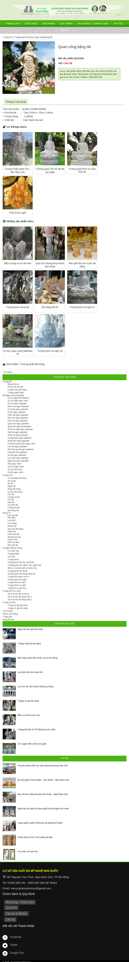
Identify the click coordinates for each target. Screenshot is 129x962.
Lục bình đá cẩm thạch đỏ (30, 672)
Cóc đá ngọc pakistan (17, 446)
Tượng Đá (7, 381)
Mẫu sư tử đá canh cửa (29, 715)
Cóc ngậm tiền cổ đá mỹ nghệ (32, 744)
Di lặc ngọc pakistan (17, 412)
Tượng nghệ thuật (16, 392)
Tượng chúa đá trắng (17, 390)
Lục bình (11, 520)
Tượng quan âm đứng (17, 571)
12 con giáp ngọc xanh (18, 400)
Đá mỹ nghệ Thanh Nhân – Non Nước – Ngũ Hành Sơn (43, 780)
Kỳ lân (10, 483)
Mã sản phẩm (66, 58)
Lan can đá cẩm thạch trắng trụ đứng (35, 686)
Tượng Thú (7, 475)
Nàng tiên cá (13, 384)
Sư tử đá (11, 481)
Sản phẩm (48, 23)
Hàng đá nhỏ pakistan (17, 452)
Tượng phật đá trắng (23, 37)
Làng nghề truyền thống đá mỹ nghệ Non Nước (40, 823)
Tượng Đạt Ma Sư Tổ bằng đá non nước (36, 729)
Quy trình (66, 23)
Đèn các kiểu (13, 542)
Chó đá (11, 494)
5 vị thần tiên (13, 551)
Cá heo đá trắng (15, 492)
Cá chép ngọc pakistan (18, 409)
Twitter (13, 943)
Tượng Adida (13, 554)
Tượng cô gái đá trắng (18, 605)
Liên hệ (64, 30)
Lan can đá (12, 515)
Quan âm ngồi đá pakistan (19, 426)
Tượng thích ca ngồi (17, 585)
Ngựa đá (11, 486)
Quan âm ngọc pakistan (18, 423)
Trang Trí (7, 513)
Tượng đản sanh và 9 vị (18, 576)
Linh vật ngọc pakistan (18, 421)
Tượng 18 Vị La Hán (12, 591)
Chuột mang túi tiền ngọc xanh (21, 443)
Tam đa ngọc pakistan (17, 432)
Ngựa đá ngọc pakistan (18, 461)
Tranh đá (12, 531)
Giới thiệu (31, 23)
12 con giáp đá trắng (17, 478)
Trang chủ (12, 23)
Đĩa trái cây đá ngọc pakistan (21, 449)
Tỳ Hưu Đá (7, 611)
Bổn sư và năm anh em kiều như (22, 568)
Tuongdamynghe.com (20, 960)
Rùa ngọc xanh (14, 464)
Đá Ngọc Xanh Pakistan (13, 395)
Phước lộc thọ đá (15, 387)
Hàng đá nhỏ (8, 619)
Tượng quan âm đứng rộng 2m (21, 574)
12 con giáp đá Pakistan (18, 398)
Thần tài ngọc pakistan (18, 435)
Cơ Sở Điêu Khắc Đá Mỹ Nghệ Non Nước (64, 10)
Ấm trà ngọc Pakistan (17, 403)
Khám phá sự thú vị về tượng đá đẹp (35, 837)
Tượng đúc (7, 617)
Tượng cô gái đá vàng (17, 608)
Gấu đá (11, 502)
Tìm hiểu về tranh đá (27, 851)
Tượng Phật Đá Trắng (12, 548)
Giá (60, 63)
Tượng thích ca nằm (17, 582)
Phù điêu (11, 517)
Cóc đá (11, 499)
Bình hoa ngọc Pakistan (18, 406)
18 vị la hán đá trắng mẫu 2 (20, 599)
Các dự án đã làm (15, 912)
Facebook (15, 935)
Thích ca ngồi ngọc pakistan (20, 429)
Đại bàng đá (13, 510)
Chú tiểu (11, 556)
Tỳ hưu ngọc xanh (16, 466)
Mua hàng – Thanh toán (93, 23)
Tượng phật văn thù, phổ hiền (21, 562)
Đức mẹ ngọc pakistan (18, 418)
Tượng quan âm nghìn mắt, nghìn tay (24, 565)
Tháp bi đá (12, 539)
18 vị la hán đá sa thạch (18, 594)
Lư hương (12, 523)
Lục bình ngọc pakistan (18, 458)
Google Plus (16, 951)
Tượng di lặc (13, 559)
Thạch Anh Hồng (10, 614)
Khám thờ (12, 526)
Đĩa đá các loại (14, 537)
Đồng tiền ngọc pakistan (18, 441)
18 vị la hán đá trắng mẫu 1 (20, 597)
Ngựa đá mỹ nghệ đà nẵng (30, 629)
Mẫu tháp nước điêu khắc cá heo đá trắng (37, 658)
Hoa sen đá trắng (15, 529)
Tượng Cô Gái (9, 602)
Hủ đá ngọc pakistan (17, 455)
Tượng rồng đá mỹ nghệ (29, 643)
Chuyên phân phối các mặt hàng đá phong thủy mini (43, 765)
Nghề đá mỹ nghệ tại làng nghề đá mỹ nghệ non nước (43, 808)
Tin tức (118, 23)
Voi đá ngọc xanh (15, 472)
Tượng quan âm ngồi (17, 579)
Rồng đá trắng (14, 489)
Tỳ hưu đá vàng (15, 469)
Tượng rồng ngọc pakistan (19, 438)
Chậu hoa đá (13, 534)
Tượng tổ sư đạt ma (17, 588)
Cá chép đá (13, 505)
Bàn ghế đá (13, 545)
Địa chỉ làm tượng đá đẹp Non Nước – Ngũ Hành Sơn (43, 794)
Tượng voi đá (13, 497)
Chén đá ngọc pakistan (18, 415)
